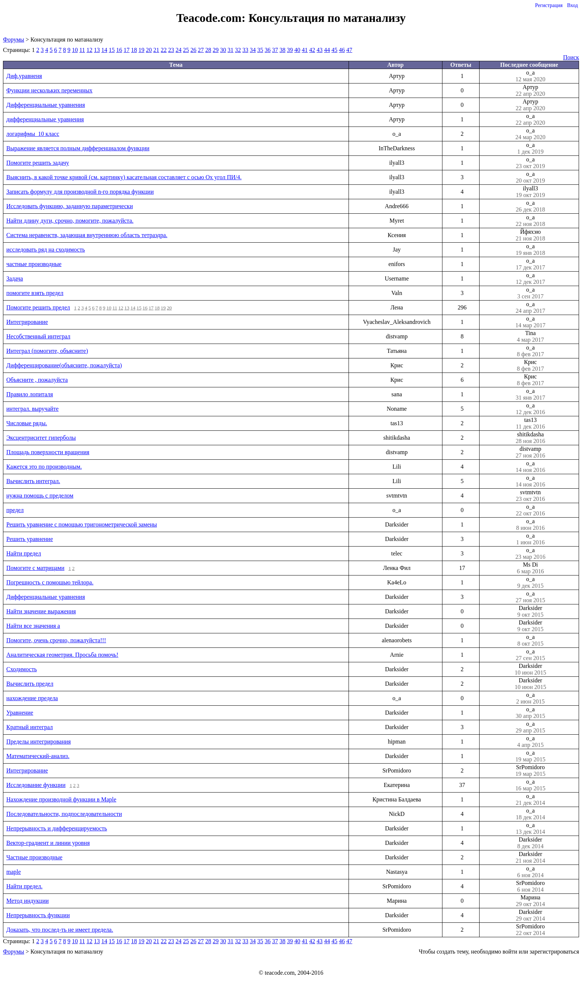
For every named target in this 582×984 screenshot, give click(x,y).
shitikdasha (530, 438)
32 (238, 50)
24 (179, 50)
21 (156, 50)
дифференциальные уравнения (45, 119)
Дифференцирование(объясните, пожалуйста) (64, 365)
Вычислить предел (29, 683)
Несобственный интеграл (38, 336)
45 (334, 50)
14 (104, 50)
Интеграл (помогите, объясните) (47, 351)
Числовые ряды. (26, 423)
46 (342, 50)
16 (119, 50)
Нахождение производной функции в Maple (61, 799)
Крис (530, 365)
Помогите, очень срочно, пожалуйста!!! (56, 640)
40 (297, 50)
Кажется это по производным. (44, 466)
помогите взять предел (34, 293)
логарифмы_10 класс (32, 134)
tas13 (530, 423)
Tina (530, 336)
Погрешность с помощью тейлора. (50, 582)
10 (75, 50)
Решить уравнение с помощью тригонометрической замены (81, 524)
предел (15, 510)
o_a (530, 76)
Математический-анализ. (37, 756)
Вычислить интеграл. (33, 481)
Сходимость (21, 669)
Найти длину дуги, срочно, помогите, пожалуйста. (70, 220)
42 (312, 50)
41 (305, 50)
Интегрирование (27, 322)
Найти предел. (24, 886)
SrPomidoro (530, 770)
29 (216, 50)
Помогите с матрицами (35, 568)
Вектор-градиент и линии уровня (48, 843)
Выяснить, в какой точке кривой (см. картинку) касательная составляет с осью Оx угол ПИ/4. (124, 177)
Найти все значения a (33, 626)
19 (141, 50)
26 (193, 50)
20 (149, 50)
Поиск (571, 57)
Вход (572, 5)
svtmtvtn (530, 495)
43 (320, 50)
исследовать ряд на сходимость (45, 249)
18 (134, 50)
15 (112, 50)
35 (260, 50)
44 (327, 50)
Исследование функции (35, 785)
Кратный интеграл (29, 727)
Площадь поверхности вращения (47, 452)
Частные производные (34, 857)
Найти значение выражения (41, 611)
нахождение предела (32, 698)
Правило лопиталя (29, 394)
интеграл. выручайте (32, 409)
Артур (530, 90)
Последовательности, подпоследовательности (64, 814)
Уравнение (19, 712)
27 (201, 50)
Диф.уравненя (24, 76)
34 (253, 50)
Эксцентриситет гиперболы (41, 437)
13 (97, 50)
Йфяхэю (530, 235)
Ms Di (530, 568)
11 (82, 50)
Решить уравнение (29, 539)
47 (349, 50)
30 (223, 50)
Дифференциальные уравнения (45, 105)
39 (290, 50)
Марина (530, 901)
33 (245, 50)
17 (127, 50)
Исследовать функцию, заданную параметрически (69, 206)
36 (268, 50)
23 (171, 50)
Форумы (13, 39)
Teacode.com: (212, 17)
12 (89, 50)
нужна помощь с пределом (39, 495)
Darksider (530, 611)
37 (275, 50)
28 (208, 50)
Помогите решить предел (38, 307)
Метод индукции (27, 901)
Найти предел (23, 553)
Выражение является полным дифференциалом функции (78, 148)
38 (282, 50)
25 (186, 50)
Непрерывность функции (38, 915)
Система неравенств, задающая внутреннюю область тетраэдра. (86, 235)
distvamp (530, 452)
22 (164, 50)
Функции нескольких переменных (49, 90)
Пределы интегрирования (38, 741)
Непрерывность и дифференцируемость (56, 828)
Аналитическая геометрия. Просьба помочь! (62, 655)
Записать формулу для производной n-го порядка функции (80, 191)
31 (230, 50)
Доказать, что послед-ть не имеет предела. (59, 929)
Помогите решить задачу (37, 163)
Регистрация (548, 5)
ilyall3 (530, 192)
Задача (14, 278)
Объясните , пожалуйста (37, 380)
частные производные (34, 264)
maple (13, 872)
